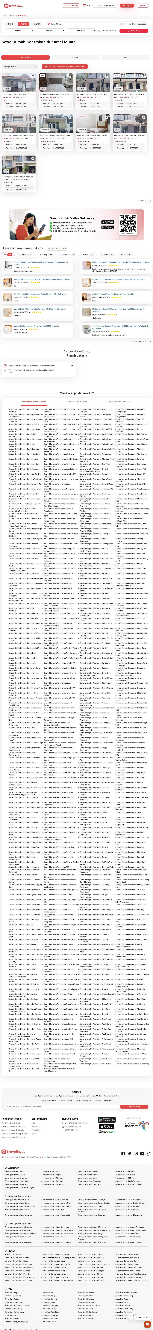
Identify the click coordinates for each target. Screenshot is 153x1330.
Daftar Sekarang (134, 1107)
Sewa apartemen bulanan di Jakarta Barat (130, 1230)
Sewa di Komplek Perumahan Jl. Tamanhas (60, 1024)
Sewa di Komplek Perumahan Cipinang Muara (96, 544)
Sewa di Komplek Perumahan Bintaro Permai (96, 984)
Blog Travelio (37, 1126)
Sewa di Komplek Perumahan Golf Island (23, 459)
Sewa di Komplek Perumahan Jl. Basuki (94, 989)
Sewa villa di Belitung (49, 1299)
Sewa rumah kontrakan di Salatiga (90, 1277)
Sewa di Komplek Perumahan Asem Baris (59, 598)
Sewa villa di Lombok (122, 1306)
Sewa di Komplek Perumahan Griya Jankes (95, 753)
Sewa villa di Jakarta (122, 1302)
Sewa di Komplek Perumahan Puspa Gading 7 (96, 959)
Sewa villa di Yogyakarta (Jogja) (16, 1322)
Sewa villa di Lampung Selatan (89, 1306)
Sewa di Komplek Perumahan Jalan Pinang (95, 1019)
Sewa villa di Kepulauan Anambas (17, 1306)
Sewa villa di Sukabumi (49, 1318)
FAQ (33, 1123)
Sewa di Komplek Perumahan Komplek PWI (60, 688)
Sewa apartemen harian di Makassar (18, 1215)
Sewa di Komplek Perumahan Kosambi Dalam (96, 658)
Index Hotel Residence (83, 1100)
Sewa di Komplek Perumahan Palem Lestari (25, 1054)
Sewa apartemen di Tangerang (89, 1184)
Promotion (36, 1130)
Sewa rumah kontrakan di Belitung (90, 1267)
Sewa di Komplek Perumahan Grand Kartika (60, 668)
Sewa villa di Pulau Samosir (88, 1312)
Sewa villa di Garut (48, 1302)
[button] (38, 365)
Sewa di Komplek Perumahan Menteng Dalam (25, 842)
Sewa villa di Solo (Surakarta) (125, 1315)
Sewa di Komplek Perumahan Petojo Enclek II (25, 549)
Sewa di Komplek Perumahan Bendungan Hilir (132, 939)
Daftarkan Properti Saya (105, 5)
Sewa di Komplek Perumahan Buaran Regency (25, 539)
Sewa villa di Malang (48, 1309)
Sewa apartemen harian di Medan (17, 1209)
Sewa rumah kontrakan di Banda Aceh (55, 1264)
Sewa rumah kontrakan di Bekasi (127, 1258)
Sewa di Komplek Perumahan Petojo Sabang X (61, 658)
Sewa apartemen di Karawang (16, 1178)
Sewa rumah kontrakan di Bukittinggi (128, 1267)
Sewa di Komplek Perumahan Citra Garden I (24, 758)
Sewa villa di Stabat (12, 1318)
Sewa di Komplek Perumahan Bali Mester (59, 539)
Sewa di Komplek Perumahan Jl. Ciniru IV (130, 1004)
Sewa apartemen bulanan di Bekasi (18, 1230)
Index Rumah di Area (48, 1100)
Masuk (142, 5)
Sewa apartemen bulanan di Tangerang (129, 1227)
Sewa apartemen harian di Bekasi (17, 1203)
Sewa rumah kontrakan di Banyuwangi (19, 1267)
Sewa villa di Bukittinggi (13, 1302)
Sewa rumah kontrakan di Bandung (127, 1254)
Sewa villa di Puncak (48, 1322)
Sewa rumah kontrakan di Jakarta (90, 1254)
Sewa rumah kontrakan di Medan (90, 1274)
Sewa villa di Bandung (13, 1296)
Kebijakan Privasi (33, 1157)
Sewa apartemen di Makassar (52, 1178)
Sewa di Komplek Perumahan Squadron (129, 812)
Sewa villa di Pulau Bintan (50, 1312)
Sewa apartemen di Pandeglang (17, 1181)
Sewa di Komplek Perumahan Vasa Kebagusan (132, 489)
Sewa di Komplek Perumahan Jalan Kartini (24, 1044)
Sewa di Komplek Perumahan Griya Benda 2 (96, 900)
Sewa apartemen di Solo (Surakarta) (128, 1181)
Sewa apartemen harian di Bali (52, 1209)
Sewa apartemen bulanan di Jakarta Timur (20, 1234)
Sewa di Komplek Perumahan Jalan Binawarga (132, 1064)
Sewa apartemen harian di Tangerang (128, 1200)
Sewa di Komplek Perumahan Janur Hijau (59, 847)
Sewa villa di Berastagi (86, 1299)
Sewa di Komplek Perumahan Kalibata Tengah (132, 593)
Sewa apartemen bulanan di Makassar (19, 1242)
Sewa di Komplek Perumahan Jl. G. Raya (58, 994)
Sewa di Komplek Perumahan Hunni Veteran (96, 1064)
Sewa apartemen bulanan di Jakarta (18, 1227)
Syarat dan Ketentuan (50, 1157)
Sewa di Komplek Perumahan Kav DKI (129, 588)
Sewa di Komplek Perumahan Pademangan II (96, 603)
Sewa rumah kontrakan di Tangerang (55, 1254)
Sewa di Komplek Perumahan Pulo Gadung (131, 573)
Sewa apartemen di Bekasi (15, 1175)
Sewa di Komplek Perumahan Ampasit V (130, 969)
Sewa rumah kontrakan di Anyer (90, 1261)
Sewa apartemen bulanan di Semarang (92, 1242)
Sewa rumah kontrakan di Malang (53, 1274)
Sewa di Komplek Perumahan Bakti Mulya (24, 573)
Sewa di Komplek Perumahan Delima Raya (95, 929)
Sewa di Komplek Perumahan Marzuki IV (130, 578)
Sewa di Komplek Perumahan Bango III (58, 583)
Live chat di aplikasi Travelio (75, 1123)
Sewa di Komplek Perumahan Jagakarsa (23, 613)
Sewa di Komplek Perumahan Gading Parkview (132, 974)
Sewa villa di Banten (85, 1296)
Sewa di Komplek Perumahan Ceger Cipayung (132, 934)
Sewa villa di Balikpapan (86, 1293)
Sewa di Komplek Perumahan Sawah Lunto (60, 807)
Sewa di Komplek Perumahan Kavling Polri (130, 728)
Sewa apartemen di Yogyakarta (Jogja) (19, 1188)
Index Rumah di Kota (111, 1096)
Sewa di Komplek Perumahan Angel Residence (97, 628)
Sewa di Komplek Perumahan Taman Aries (24, 890)
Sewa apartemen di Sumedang (16, 1184)
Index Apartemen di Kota (43, 1096)
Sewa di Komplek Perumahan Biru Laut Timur (60, 648)
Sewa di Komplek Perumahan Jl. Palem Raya (131, 1014)
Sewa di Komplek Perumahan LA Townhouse (131, 534)
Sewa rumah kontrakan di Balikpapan (18, 1264)
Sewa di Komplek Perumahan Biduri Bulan (95, 1009)
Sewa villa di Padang (85, 1309)
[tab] (38, 365)
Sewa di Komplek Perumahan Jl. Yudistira (24, 984)
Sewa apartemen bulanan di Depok (127, 1234)
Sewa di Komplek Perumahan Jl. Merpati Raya (61, 984)
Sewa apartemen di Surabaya (13, 1137)
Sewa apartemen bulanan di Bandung (55, 1227)
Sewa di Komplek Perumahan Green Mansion (96, 688)
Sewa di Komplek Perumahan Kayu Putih (23, 939)
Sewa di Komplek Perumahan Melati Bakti (59, 939)
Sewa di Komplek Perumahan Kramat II (94, 857)
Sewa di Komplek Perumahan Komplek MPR (96, 429)
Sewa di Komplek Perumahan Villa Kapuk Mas (60, 713)
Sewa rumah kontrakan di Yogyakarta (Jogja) (131, 1280)
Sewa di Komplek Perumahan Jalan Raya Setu (61, 890)
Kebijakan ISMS (66, 1157)
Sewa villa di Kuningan (49, 1306)
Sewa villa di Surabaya (86, 1318)
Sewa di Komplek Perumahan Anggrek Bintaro (25, 633)
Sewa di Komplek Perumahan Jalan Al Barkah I (97, 944)
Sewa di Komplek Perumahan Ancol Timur (130, 568)
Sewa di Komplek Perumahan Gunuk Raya (95, 924)
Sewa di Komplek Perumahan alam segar (24, 618)
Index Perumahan (65, 1100)
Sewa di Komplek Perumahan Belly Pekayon (131, 929)
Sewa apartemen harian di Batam (127, 1209)
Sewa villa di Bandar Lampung (125, 1293)
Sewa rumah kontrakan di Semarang (128, 1277)
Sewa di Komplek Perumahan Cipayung (129, 910)
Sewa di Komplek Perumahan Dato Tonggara (96, 910)
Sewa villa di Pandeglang (124, 1309)
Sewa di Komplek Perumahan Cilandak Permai (97, 994)
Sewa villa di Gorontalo (86, 1302)
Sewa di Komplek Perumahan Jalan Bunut (59, 1054)
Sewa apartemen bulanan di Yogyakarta (56, 1242)
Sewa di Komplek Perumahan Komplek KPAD (25, 484)
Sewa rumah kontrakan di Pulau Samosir (20, 1277)
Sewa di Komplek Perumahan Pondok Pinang (25, 910)
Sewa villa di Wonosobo (123, 1318)
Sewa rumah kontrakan (13, 1254)
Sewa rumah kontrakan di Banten (127, 1264)
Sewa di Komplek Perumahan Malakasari (130, 895)
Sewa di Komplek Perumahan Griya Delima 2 (96, 777)
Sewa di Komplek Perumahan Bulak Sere (23, 559)
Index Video (108, 1100)
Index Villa (97, 1100)
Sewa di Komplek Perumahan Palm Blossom (60, 678)
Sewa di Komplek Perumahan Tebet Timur (95, 842)
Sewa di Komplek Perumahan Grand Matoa (131, 494)
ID (87, 5)
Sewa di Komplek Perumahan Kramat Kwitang (61, 905)
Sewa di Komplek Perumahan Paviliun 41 (59, 733)
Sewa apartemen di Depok (87, 1175)
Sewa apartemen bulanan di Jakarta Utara (57, 1230)
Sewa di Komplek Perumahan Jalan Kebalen (25, 1014)
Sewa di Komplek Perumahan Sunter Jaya (59, 934)
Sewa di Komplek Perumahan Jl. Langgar (95, 974)
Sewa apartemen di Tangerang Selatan (129, 1184)
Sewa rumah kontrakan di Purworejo (54, 1277)
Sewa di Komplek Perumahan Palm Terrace (131, 434)
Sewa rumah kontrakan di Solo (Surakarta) (57, 1280)
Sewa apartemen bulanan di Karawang (129, 1242)
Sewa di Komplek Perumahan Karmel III (94, 847)
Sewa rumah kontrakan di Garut (53, 1271)
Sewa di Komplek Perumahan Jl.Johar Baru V (60, 989)
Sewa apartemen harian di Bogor (90, 1206)
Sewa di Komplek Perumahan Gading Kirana (96, 623)
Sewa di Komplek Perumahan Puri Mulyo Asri (96, 444)
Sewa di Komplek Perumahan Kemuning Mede (97, 867)
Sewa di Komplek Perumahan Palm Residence (61, 529)
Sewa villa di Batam (12, 1299)
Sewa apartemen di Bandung (13, 1126)
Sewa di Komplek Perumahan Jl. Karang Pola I (60, 1014)
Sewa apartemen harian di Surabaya (91, 1200)
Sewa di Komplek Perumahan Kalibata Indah (131, 703)
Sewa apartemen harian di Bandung (54, 1200)
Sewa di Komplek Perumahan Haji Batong (95, 663)
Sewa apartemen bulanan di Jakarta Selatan (94, 1230)
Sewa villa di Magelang (13, 1309)
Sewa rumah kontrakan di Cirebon (17, 1271)
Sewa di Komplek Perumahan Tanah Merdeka (132, 914)
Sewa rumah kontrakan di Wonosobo (91, 1280)
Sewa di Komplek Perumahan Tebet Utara (130, 905)
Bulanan (24, 24)
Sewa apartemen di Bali (11, 1123)
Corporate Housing (71, 5)
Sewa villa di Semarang (50, 1315)
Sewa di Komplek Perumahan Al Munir (58, 959)
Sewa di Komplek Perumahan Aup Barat (58, 792)
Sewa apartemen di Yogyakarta (14, 1134)
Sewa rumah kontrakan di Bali (125, 1261)
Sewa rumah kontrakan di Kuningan (91, 1271)
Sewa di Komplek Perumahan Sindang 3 (58, 797)
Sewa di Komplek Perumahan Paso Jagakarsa (25, 623)
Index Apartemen (82, 1096)
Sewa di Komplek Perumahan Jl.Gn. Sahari (130, 994)
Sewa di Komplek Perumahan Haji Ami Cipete (131, 623)
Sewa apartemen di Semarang (89, 1181)
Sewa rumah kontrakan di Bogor (17, 1261)
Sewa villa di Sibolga (85, 1315)
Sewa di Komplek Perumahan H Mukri (22, 969)
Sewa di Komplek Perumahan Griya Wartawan (61, 1009)
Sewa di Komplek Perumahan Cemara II (94, 598)
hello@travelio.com (71, 1126)
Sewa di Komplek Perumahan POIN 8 (22, 728)
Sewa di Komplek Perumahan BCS (56, 867)
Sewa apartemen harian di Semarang (92, 1215)
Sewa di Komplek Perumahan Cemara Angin (96, 578)
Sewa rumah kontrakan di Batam (53, 1267)
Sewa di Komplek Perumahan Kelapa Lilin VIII (96, 875)
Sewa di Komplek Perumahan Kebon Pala (24, 802)
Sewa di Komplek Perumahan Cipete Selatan (25, 643)
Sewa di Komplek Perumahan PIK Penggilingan (97, 954)
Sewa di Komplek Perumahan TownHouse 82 (96, 489)
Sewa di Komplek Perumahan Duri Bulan (58, 895)
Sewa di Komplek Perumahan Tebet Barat (95, 643)
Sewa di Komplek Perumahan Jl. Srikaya (23, 999)
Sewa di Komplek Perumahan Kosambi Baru (25, 900)
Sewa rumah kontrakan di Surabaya (91, 1258)
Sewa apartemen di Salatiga (51, 1181)
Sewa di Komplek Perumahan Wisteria (129, 949)
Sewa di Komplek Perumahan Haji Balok (23, 827)
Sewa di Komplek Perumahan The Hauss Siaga (26, 743)
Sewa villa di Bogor (121, 1299)
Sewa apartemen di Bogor (51, 1175)
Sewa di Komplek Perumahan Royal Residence (25, 777)
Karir (34, 1134)
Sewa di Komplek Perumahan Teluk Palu (130, 890)
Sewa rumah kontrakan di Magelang (18, 1274)
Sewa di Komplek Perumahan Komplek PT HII (60, 663)
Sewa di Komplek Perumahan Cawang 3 (23, 797)
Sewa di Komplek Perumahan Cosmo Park (130, 469)
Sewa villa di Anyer (12, 1293)
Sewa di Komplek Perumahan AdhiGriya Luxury (97, 1049)
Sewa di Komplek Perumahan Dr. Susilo (94, 554)
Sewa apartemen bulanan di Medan (18, 1237)
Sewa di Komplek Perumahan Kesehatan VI (24, 603)
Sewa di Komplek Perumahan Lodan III (58, 787)
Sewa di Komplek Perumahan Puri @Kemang (60, 949)
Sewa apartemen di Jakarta (13, 1130)
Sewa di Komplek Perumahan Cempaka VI (24, 867)
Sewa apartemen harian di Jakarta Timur (20, 1206)
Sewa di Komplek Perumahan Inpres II (22, 944)
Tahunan (36, 24)
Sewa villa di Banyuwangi (124, 1296)
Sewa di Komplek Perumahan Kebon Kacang (131, 797)
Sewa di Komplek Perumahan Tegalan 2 (58, 842)
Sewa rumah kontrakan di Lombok (127, 1271)
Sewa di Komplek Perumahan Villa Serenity (131, 454)
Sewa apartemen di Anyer (14, 1171)
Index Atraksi (96, 1096)
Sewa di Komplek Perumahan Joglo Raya (130, 867)
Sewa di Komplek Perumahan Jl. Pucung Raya (61, 1044)
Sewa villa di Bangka (48, 1296)
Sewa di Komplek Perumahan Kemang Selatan (26, 578)
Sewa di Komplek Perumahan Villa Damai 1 (59, 454)
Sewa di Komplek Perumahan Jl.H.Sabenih (130, 959)
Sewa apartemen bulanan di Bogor (91, 1234)
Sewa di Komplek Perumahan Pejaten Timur (25, 895)
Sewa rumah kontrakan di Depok (17, 1258)
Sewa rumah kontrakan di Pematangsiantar (131, 1274)
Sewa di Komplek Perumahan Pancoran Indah (132, 837)
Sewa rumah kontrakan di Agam (53, 1261)
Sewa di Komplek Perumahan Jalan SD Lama (131, 1054)
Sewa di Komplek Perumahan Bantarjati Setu (25, 648)
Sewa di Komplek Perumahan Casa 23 (22, 763)
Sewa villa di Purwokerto (123, 1312)
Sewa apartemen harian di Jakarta (17, 1200)
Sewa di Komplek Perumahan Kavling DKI (130, 474)
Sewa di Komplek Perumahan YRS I (21, 924)
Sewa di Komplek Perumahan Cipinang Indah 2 (97, 449)
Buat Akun (127, 5)
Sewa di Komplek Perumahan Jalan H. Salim (25, 1029)
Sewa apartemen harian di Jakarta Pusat (56, 1206)
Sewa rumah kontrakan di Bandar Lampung (94, 1264)
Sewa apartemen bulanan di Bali (53, 1237)
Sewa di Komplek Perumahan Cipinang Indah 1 (61, 753)
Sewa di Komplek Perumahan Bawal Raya (130, 792)
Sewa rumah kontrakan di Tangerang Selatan (58, 1258)
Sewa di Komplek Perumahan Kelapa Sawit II (96, 1004)
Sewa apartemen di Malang (88, 1178)
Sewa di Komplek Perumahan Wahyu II (58, 588)
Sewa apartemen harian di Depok (127, 1206)
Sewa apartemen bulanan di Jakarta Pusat (57, 1234)
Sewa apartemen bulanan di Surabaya (92, 1227)
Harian (10, 24)
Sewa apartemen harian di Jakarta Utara (56, 1203)
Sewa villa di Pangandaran (14, 1312)
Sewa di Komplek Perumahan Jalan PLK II (59, 1039)
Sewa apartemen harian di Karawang (128, 1215)
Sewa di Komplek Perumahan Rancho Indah (60, 832)
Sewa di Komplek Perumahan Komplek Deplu (131, 598)
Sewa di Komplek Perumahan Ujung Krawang (96, 852)
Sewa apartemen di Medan (124, 1178)
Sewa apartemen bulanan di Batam (128, 1237)
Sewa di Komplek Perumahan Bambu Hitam (60, 633)
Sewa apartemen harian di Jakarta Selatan (94, 1203)
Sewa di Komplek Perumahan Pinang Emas (24, 847)
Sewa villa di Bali (47, 1293)
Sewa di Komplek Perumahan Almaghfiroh (24, 914)
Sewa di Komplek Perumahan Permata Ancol (60, 870)
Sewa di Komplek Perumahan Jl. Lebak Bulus (60, 999)
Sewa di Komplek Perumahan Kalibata (22, 653)
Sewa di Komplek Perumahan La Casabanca (96, 419)
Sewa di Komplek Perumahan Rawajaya (23, 875)
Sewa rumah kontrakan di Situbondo (18, 1280)
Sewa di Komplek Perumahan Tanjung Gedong (25, 807)
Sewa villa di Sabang (12, 1315)
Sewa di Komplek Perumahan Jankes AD (95, 837)
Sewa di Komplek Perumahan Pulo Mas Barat (96, 914)
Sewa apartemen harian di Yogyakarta (55, 1215)
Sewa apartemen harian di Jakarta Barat (129, 1203)
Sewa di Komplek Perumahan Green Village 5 (60, 777)
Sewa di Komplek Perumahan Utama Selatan (131, 827)
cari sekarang (133, 31)
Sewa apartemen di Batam (124, 1171)
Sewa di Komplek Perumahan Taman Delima (60, 782)
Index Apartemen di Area (64, 1096)
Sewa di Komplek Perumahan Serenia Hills (24, 424)
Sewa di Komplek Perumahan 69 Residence (24, 454)
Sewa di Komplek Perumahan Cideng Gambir (60, 613)
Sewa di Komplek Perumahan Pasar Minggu (25, 905)
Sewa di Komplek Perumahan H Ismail (129, 979)
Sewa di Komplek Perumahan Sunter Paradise (97, 638)
